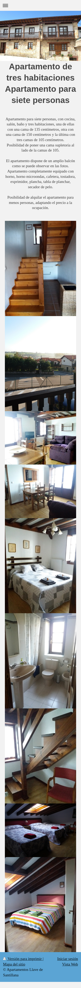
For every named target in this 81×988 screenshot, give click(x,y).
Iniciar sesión (67, 959)
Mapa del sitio (14, 964)
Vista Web (70, 964)
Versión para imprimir (23, 959)
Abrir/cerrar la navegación (40, 5)
